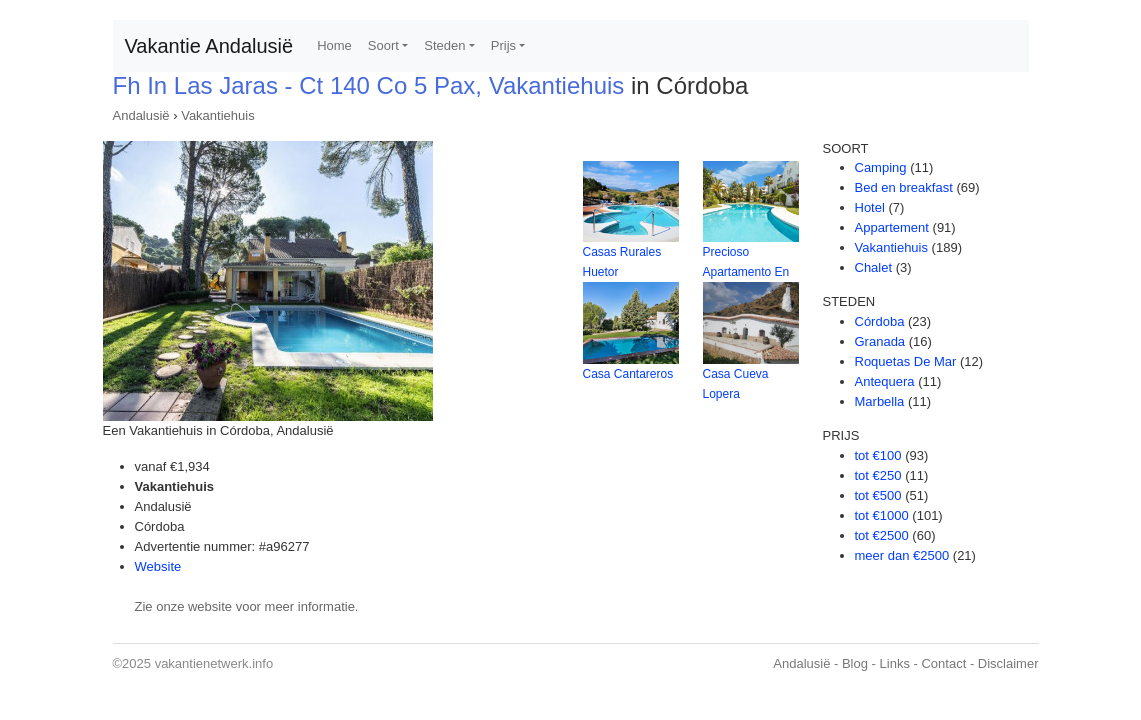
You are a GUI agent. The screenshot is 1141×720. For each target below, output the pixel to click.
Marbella (880, 401)
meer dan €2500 (902, 555)
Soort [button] (383, 45)
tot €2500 (882, 535)
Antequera (885, 381)
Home (334, 45)
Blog (855, 663)
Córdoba (880, 321)
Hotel (870, 207)
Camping (881, 167)
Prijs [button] (503, 45)
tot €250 (878, 475)
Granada (880, 341)
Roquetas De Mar (906, 361)
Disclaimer (1008, 663)
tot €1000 (882, 515)
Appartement (892, 227)
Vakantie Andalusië (209, 46)
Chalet (874, 267)
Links (895, 663)
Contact (943, 663)
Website (158, 566)
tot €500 (878, 495)
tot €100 (878, 455)
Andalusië (141, 115)
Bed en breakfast (904, 187)
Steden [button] (444, 45)
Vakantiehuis (217, 115)
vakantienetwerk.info (214, 663)
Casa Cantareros (628, 374)
